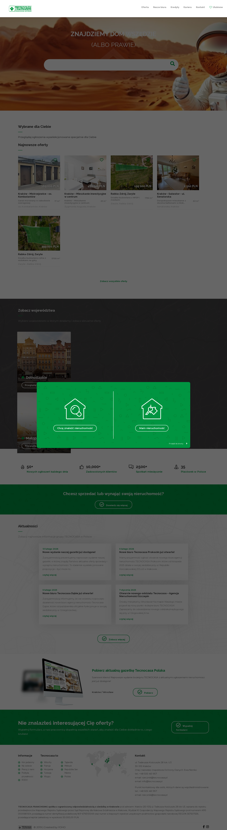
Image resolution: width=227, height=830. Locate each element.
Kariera (111, 7)
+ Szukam (199, 7)
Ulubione (141, 7)
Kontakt (123, 7)
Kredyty (98, 7)
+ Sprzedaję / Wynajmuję (170, 7)
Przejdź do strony (178, 443)
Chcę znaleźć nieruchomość (75, 428)
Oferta (68, 7)
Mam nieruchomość (152, 428)
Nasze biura (83, 7)
